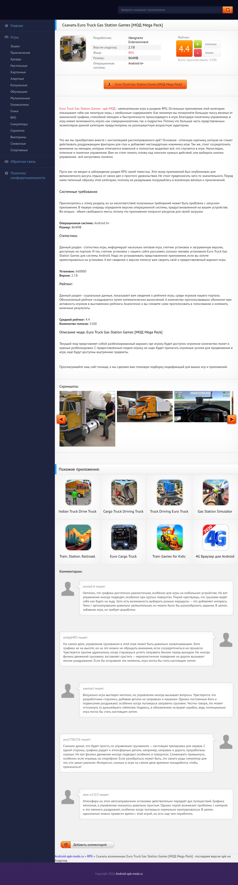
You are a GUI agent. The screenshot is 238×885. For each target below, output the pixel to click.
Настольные (18, 66)
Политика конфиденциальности (24, 175)
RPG (13, 117)
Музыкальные (20, 98)
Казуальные (18, 85)
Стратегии (17, 130)
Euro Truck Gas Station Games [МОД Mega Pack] (149, 84)
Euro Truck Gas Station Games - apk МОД (88, 108)
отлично (205, 44)
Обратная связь (20, 161)
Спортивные (19, 150)
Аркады (15, 59)
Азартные (17, 79)
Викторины (18, 137)
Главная (13, 25)
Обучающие (18, 91)
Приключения (20, 53)
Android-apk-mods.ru (129, 874)
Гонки (14, 111)
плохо (204, 53)
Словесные (18, 143)
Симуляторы (19, 124)
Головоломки (19, 104)
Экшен (15, 46)
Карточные (18, 72)
